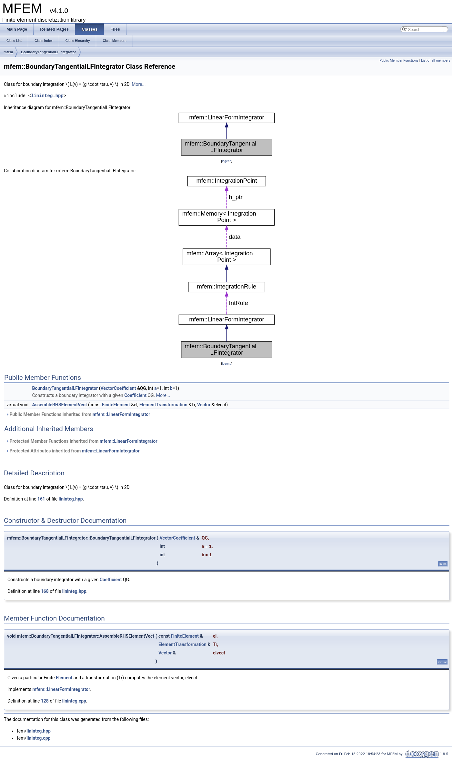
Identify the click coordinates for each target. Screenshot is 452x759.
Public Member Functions (398, 60)
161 (41, 498)
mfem (8, 52)
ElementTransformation (163, 404)
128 (45, 700)
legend (226, 161)
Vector (203, 404)
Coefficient (135, 395)
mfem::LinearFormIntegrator (121, 414)
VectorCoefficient (118, 388)
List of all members (435, 60)
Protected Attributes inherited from (72, 450)
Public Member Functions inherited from (77, 414)
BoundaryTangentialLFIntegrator (48, 52)
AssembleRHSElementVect (59, 404)
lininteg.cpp (74, 700)
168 (45, 591)
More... (139, 84)
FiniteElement (116, 404)
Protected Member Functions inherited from (81, 441)
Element (64, 677)
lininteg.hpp (47, 96)
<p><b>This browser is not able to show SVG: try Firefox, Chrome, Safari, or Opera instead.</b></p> (226, 134)
